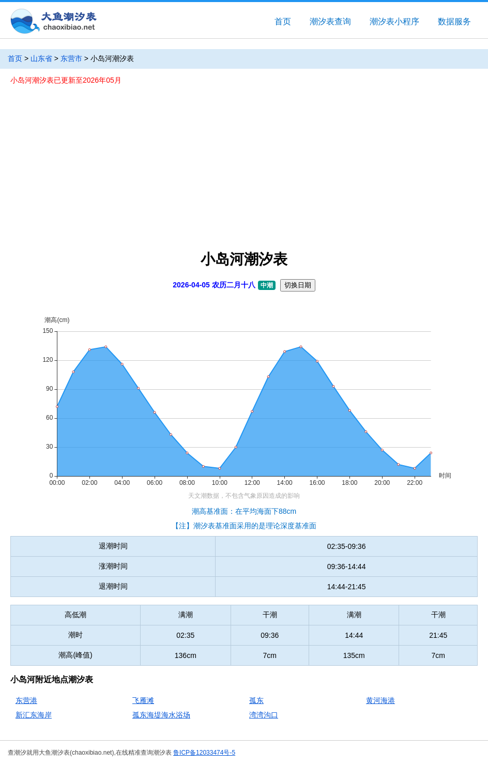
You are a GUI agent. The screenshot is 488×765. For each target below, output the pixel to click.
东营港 (26, 700)
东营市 (71, 58)
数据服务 (454, 21)
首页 (282, 21)
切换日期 (297, 285)
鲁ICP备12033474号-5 (204, 752)
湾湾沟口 (263, 715)
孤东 (256, 700)
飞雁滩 (143, 700)
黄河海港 (380, 700)
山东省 (41, 58)
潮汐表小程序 (394, 21)
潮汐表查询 (330, 21)
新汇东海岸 (34, 715)
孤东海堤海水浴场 (161, 715)
